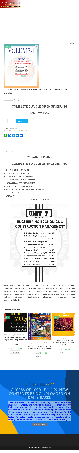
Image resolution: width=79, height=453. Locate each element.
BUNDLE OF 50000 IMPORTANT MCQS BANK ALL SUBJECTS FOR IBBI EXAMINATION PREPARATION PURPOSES (15, 340)
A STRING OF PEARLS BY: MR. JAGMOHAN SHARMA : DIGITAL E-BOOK (63, 341)
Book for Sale (14, 128)
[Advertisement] (39, 22)
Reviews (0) (44, 146)
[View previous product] (70, 43)
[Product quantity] (9, 121)
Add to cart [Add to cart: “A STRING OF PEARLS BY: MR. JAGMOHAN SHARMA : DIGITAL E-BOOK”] (63, 351)
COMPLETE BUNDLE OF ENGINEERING (18, 131)
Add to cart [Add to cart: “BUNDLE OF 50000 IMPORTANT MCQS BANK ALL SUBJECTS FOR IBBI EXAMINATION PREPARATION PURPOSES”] (15, 351)
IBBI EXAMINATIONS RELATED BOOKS (18, 333)
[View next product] (73, 43)
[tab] (35, 146)
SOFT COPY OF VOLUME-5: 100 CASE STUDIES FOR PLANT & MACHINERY (39, 346)
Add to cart (22, 121)
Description (35, 146)
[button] (50, 4)
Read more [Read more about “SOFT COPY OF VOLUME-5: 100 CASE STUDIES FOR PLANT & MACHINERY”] (39, 355)
